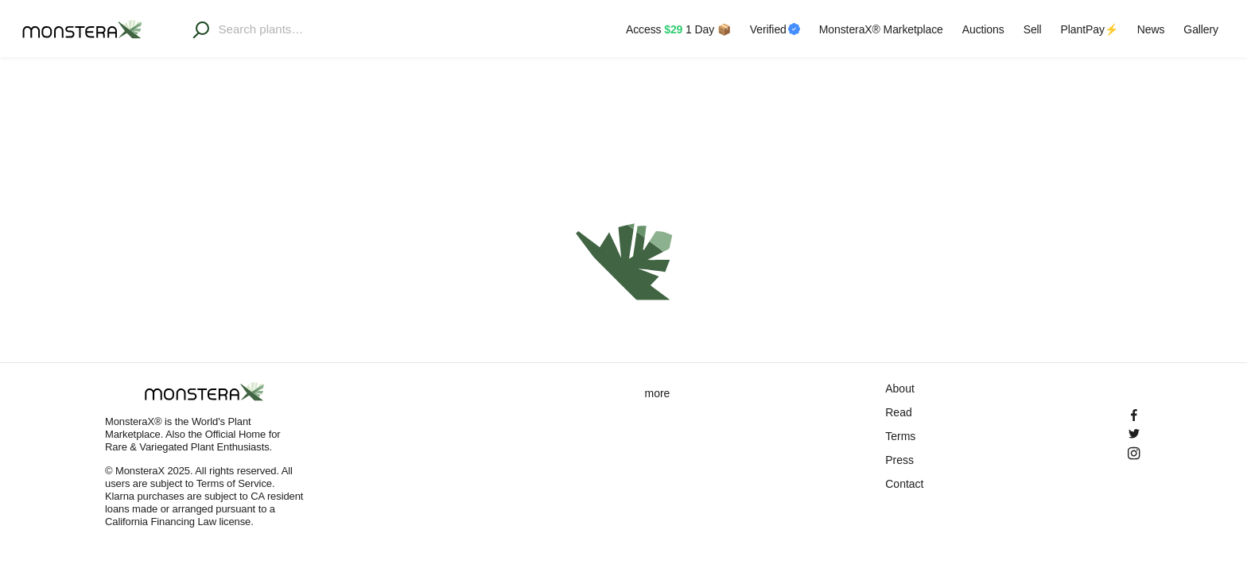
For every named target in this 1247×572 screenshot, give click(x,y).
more (657, 393)
